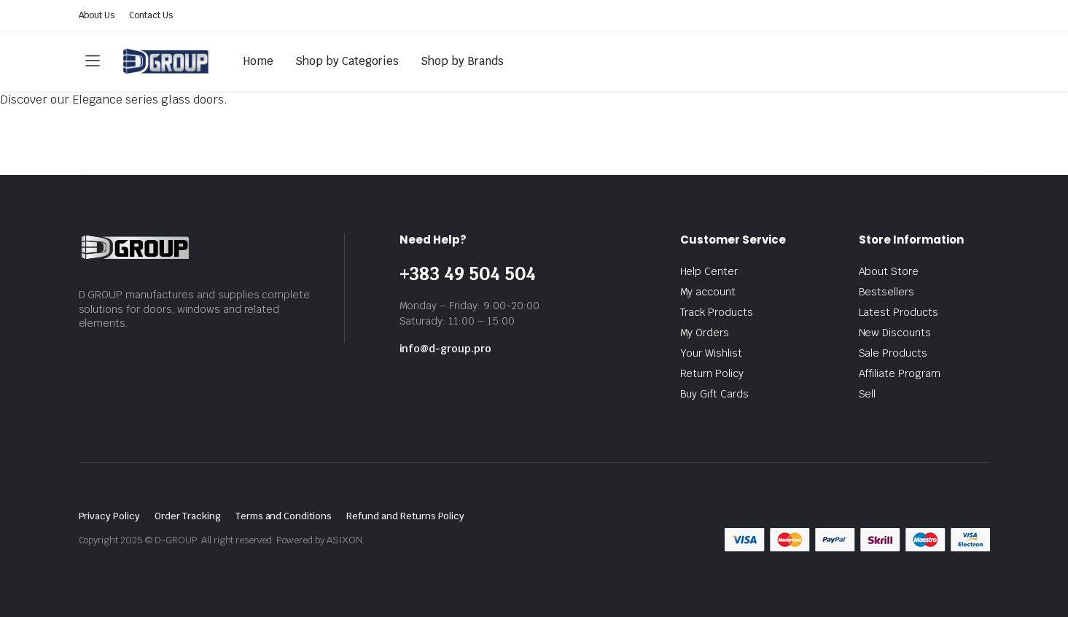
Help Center (709, 271)
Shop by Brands (462, 61)
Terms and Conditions (283, 516)
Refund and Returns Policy (405, 516)
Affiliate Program (900, 373)
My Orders (705, 332)
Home (258, 61)
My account (708, 291)
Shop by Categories (347, 61)
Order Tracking (188, 516)
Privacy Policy (110, 516)
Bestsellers (887, 291)
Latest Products (899, 312)
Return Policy (712, 373)
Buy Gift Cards (714, 393)
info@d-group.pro (445, 348)
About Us (97, 15)
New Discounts (895, 332)
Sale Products (893, 353)
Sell (867, 393)
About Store (889, 271)
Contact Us (151, 15)
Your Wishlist (711, 353)
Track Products (717, 312)
